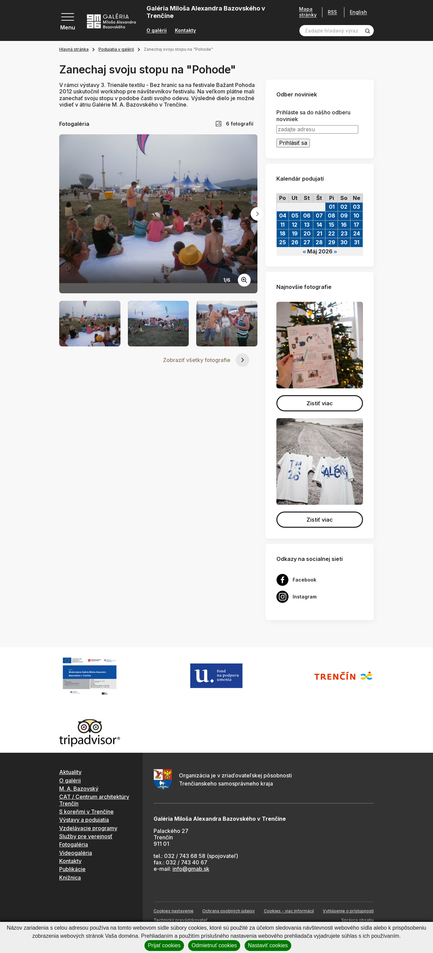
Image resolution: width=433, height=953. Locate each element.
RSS (332, 12)
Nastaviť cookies (268, 945)
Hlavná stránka (74, 49)
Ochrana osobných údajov (228, 910)
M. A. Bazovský (78, 788)
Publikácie (72, 869)
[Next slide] (257, 214)
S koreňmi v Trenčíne (86, 811)
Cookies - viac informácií (289, 910)
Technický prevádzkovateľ (180, 920)
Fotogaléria (73, 844)
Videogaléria (75, 852)
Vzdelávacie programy (88, 828)
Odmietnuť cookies (214, 945)
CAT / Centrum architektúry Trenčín (94, 800)
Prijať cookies (164, 945)
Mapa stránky (308, 12)
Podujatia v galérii (116, 49)
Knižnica (70, 877)
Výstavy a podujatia (84, 819)
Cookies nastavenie (173, 910)
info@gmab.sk (191, 868)
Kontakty (185, 30)
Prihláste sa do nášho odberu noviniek (313, 115)
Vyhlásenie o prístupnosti (348, 910)
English (358, 12)
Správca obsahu (357, 920)
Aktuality (70, 772)
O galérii (156, 30)
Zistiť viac (319, 403)
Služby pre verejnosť (85, 836)
